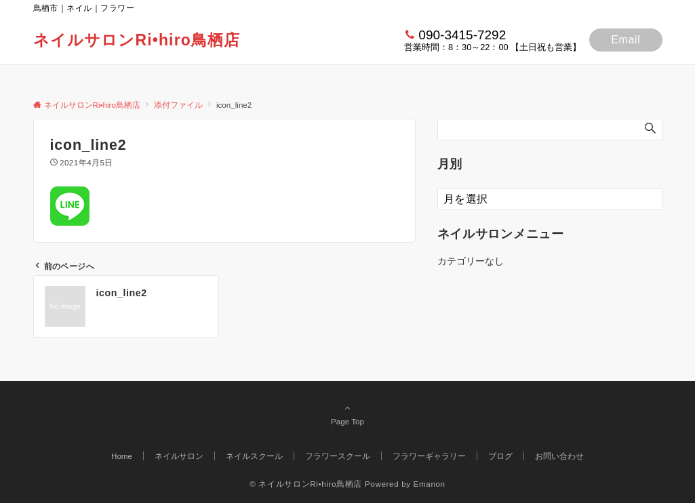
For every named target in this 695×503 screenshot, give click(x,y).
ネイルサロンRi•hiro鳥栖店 (137, 40)
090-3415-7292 (462, 35)
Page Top (347, 414)
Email (625, 39)
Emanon (429, 483)
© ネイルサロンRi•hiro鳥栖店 (306, 483)
